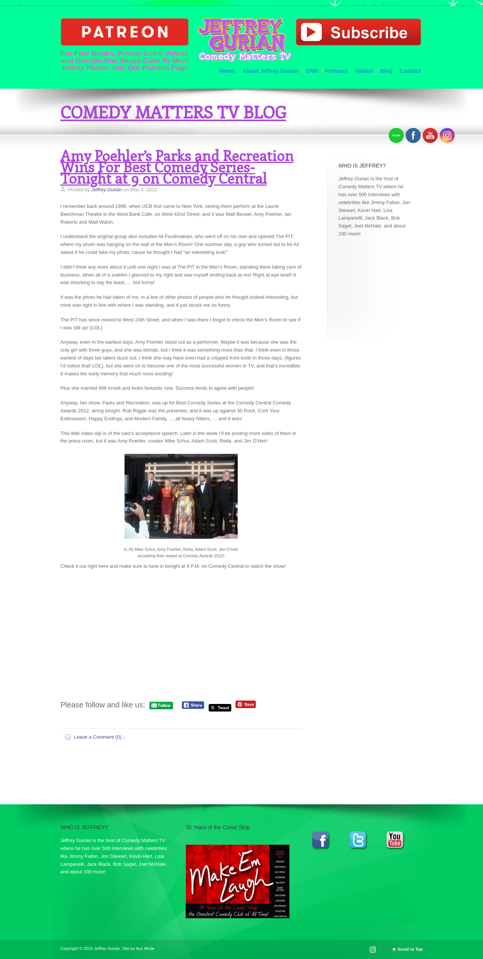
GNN (312, 71)
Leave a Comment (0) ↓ (99, 737)
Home (227, 71)
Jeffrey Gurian (106, 189)
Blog (386, 71)
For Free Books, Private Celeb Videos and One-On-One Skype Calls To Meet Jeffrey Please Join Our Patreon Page (124, 44)
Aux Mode (145, 948)
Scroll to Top (410, 949)
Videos (364, 71)
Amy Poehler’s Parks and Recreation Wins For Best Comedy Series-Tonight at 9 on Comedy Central (177, 166)
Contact (410, 71)
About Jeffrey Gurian (270, 71)
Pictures (336, 71)
